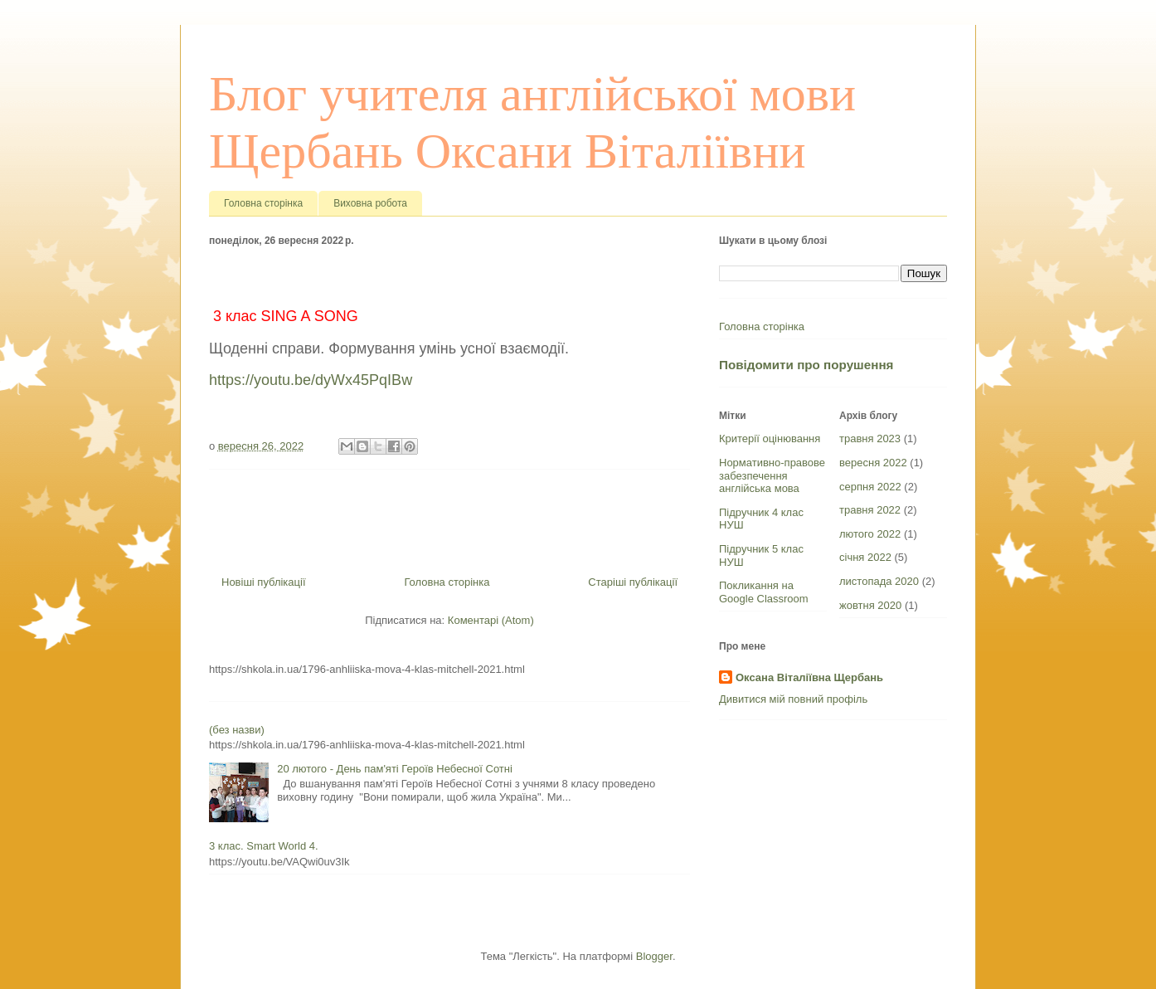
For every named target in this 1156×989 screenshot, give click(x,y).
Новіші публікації (263, 582)
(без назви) (237, 729)
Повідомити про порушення (806, 365)
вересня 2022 (873, 462)
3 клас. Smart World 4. (263, 846)
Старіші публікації (633, 582)
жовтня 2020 (870, 605)
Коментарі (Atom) (491, 620)
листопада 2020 (879, 581)
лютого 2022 (870, 534)
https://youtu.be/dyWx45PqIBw (310, 380)
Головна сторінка (263, 203)
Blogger (654, 956)
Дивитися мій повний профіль (793, 699)
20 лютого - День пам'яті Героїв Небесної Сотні (394, 768)
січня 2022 (865, 557)
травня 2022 (870, 510)
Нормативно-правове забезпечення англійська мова (772, 475)
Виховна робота (370, 203)
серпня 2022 (870, 486)
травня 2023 (870, 438)
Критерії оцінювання (769, 438)
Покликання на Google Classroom (764, 592)
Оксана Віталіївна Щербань (809, 677)
